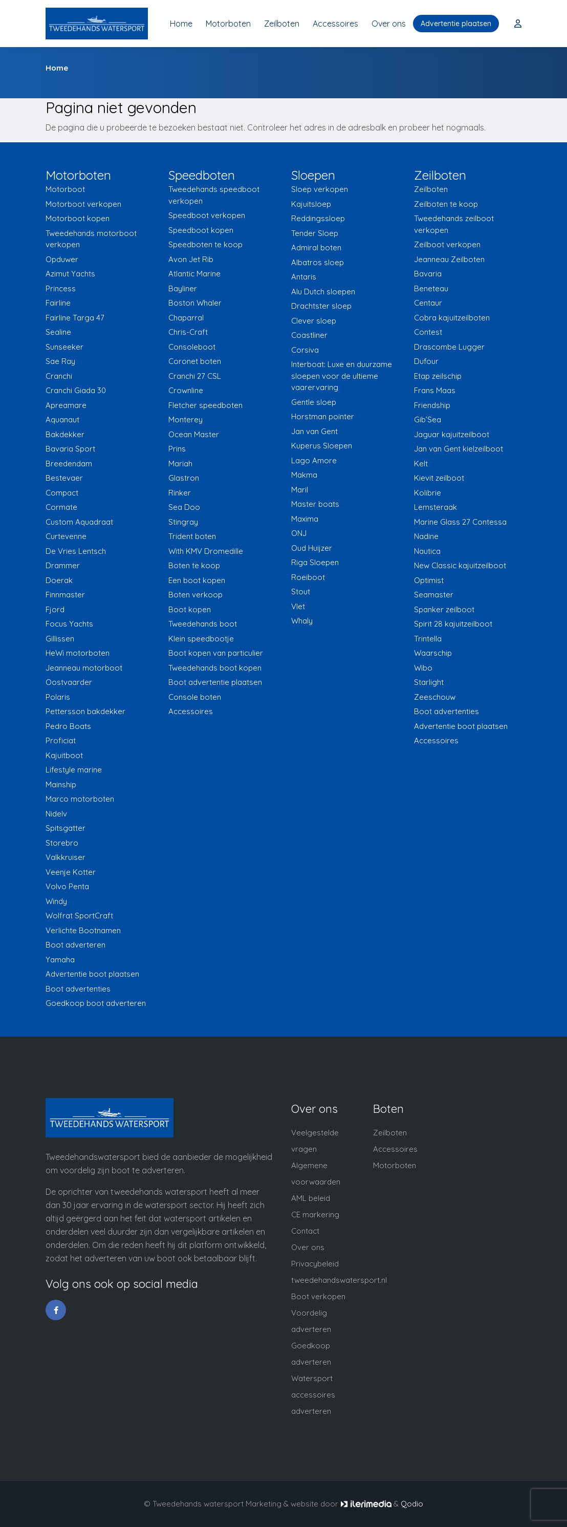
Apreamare (66, 405)
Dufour (426, 361)
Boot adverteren (75, 945)
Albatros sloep (317, 262)
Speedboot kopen (200, 230)
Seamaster (433, 594)
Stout (300, 591)
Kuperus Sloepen (321, 445)
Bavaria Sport (70, 449)
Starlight (429, 682)
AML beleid (310, 1198)
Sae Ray (60, 361)
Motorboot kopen (78, 218)
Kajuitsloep (311, 204)
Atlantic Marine (194, 273)
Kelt (421, 463)
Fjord (55, 609)
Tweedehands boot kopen (214, 668)
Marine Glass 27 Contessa (460, 522)
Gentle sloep (313, 402)
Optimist (429, 580)
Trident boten (192, 536)
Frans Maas (434, 390)
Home (181, 23)
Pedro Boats (68, 726)
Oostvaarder (69, 682)
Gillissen (60, 638)
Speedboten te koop (205, 244)
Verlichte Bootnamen (83, 930)
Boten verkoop (195, 594)
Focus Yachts (69, 624)
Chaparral (186, 317)
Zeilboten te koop (446, 204)
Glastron (183, 478)
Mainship (61, 784)
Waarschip (433, 653)
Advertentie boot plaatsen (92, 974)
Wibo (423, 668)
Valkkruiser (65, 857)
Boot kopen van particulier (215, 653)
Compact (62, 493)
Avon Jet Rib (190, 259)
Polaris (58, 697)
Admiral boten (316, 247)
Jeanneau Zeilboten (449, 259)
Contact (305, 1231)
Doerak (59, 580)
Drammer (63, 565)
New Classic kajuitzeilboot (460, 565)
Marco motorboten (80, 799)
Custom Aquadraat (79, 522)
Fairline (58, 303)
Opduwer (62, 259)
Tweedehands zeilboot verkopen (454, 224)
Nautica (427, 551)
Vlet (298, 606)
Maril (299, 489)
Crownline (185, 390)
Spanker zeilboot (444, 609)
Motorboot (65, 189)
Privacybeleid (315, 1263)
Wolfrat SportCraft (79, 915)
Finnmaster (65, 594)
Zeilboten (281, 23)
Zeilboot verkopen (447, 244)
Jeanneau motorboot (84, 668)
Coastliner (309, 335)
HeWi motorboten (78, 653)
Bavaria (428, 273)
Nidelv (56, 814)
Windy (56, 901)
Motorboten (228, 23)
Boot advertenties (78, 989)
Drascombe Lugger (449, 347)
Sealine (58, 332)
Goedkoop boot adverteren (96, 1003)
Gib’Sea (427, 419)
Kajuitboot (64, 755)
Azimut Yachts (70, 273)
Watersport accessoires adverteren (313, 1394)
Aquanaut (62, 419)
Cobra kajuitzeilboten (452, 317)
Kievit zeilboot (439, 478)
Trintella (428, 638)
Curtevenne (66, 536)
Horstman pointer (322, 416)
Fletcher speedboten (205, 405)
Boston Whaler (195, 303)
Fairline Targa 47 (75, 317)
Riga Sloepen (315, 562)
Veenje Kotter (71, 872)
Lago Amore (314, 460)
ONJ (299, 533)
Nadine (426, 536)
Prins (177, 449)
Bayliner (182, 288)
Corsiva (305, 350)
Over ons (389, 23)
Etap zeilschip (438, 376)
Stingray (183, 522)
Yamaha (60, 959)
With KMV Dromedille (205, 551)
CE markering (315, 1214)
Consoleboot (191, 347)
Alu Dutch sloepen (323, 291)
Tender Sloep (314, 233)
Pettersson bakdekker (85, 711)
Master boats (315, 504)
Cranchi (59, 376)
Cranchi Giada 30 (76, 390)
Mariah (180, 463)
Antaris (303, 277)
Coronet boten (194, 361)
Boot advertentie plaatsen (215, 682)
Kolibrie (427, 493)
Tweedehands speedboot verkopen (213, 195)
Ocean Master (193, 434)
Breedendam (69, 463)
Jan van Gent (314, 431)
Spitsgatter (65, 828)
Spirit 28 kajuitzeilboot (453, 624)
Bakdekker (65, 434)
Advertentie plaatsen (456, 23)
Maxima (304, 519)
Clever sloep (313, 321)
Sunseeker (64, 347)
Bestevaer (64, 478)
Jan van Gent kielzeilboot (458, 449)
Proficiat (61, 740)
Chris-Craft (188, 332)
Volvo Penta (67, 886)
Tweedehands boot (202, 624)
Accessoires (335, 23)
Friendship (432, 405)
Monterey (185, 419)
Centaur (428, 303)
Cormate (61, 507)
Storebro (62, 843)
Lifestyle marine (74, 770)
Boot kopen (189, 609)
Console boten (194, 697)
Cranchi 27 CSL (194, 376)
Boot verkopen (318, 1296)
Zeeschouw (434, 697)
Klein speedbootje (201, 638)
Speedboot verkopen (206, 215)
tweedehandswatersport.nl (339, 1280)
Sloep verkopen (319, 189)
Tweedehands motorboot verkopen (91, 239)
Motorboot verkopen (83, 204)
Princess (61, 288)
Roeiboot (308, 577)
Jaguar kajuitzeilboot (451, 434)
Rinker (179, 493)
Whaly (302, 621)
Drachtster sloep (321, 306)
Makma (304, 475)
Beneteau (431, 288)
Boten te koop (194, 565)
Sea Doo (184, 507)
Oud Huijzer (311, 548)
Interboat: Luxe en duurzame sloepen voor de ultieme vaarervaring (341, 375)
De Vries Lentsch (76, 551)
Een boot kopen (196, 580)
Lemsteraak (435, 507)
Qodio (412, 1504)
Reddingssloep (318, 218)
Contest (428, 332)
